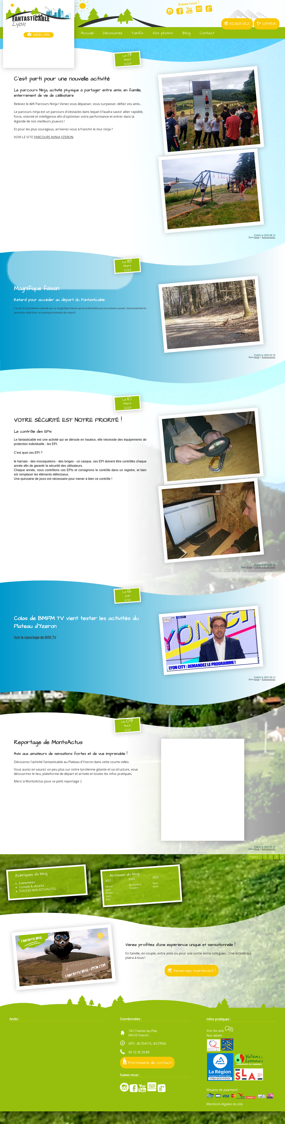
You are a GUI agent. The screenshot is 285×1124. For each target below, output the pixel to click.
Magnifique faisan (37, 291)
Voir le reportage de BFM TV (35, 642)
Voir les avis (219, 1043)
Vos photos (160, 33)
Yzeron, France (38, 53)
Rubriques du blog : (36, 881)
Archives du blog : (119, 882)
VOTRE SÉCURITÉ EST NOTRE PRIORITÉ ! (69, 423)
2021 (101, 887)
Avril (101, 898)
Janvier (103, 901)
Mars (102, 905)
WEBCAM (39, 35)
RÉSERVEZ (237, 24)
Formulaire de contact (147, 1074)
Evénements (268, 239)
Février (102, 894)
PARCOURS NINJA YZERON (53, 137)
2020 (120, 886)
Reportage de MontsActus (49, 749)
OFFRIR (266, 24)
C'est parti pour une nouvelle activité (63, 79)
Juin (101, 908)
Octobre (122, 896)
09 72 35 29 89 (138, 1065)
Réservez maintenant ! (192, 982)
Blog (183, 33)
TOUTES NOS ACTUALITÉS (42, 897)
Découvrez (110, 33)
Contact (204, 33)
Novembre (123, 893)
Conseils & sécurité (265, 572)
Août (139, 895)
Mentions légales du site (224, 1117)
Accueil (85, 33)
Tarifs (134, 33)
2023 (138, 885)
